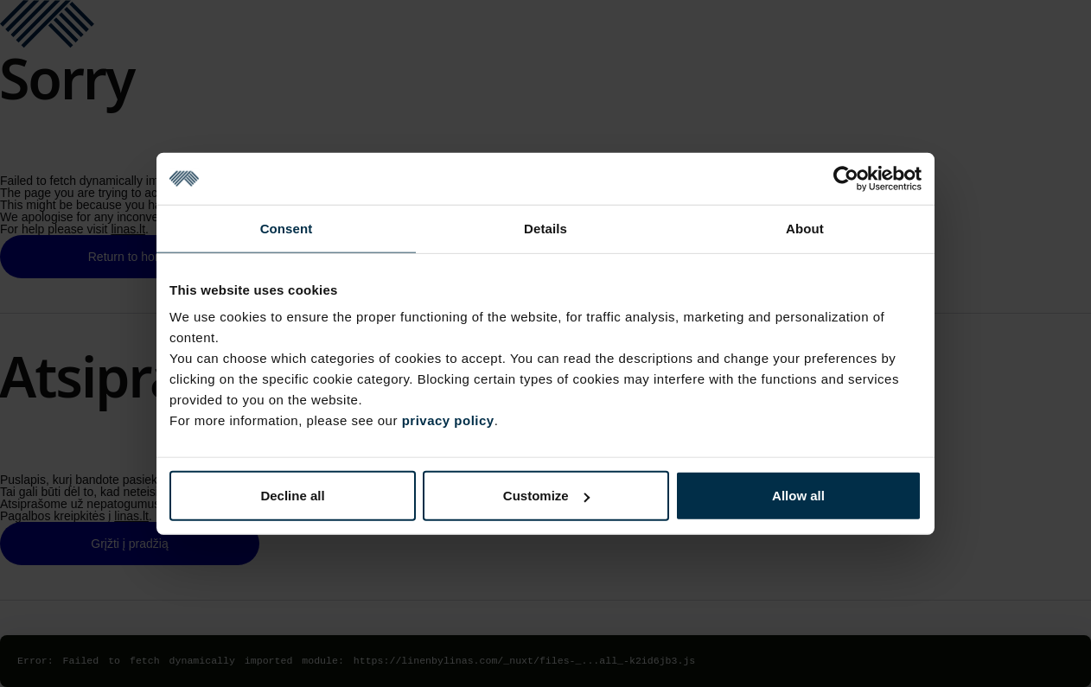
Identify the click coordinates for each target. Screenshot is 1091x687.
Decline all (292, 495)
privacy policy (448, 420)
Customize (546, 495)
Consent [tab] (286, 227)
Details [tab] (545, 227)
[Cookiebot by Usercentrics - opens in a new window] (846, 178)
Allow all (798, 495)
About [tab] (805, 227)
